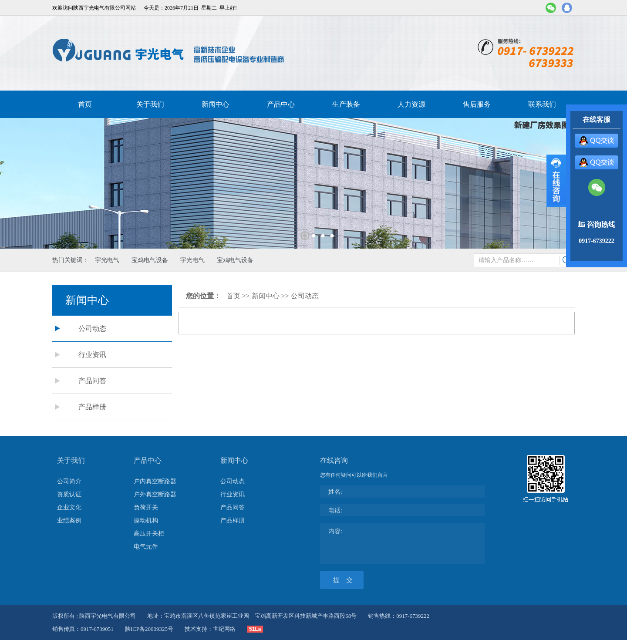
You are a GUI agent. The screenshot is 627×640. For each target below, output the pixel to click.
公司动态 (92, 328)
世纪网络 (224, 629)
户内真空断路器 (155, 481)
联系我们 (542, 104)
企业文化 (69, 507)
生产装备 (346, 104)
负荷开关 (146, 507)
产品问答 (92, 380)
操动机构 (146, 520)
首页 (85, 104)
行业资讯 (92, 354)
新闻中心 (215, 104)
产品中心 (281, 104)
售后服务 (477, 104)
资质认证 (69, 494)
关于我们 (150, 104)
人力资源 (411, 104)
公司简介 (69, 481)
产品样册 (92, 407)
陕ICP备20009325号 (149, 629)
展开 (556, 181)
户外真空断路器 (155, 494)
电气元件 (146, 546)
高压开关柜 (149, 533)
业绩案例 (69, 520)
